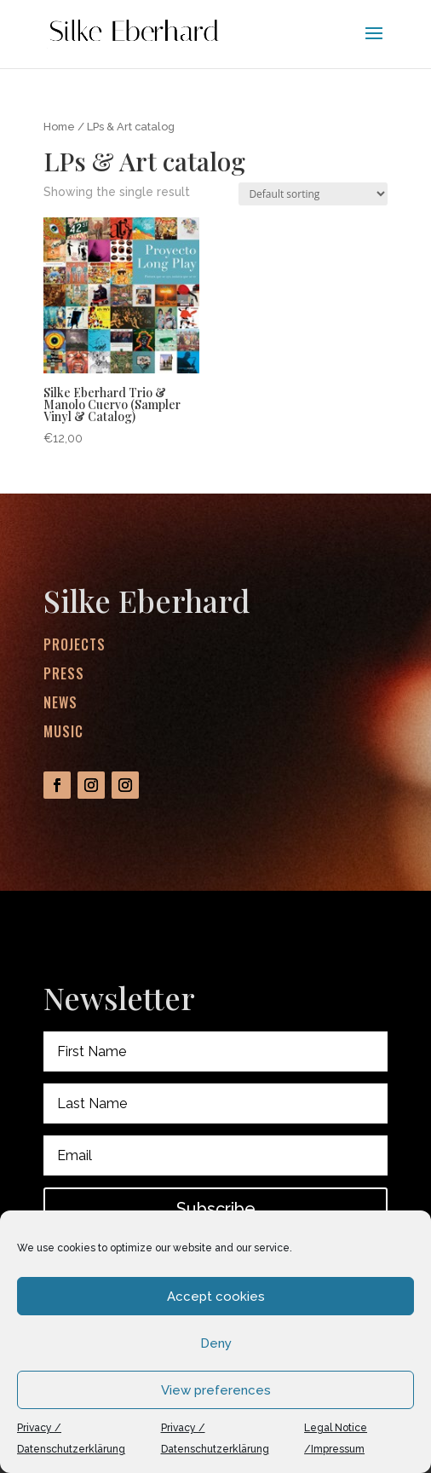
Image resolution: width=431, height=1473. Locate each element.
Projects (75, 650)
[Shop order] (313, 193)
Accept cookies (216, 1296)
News (61, 705)
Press (64, 677)
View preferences (216, 1390)
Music (63, 732)
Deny (216, 1343)
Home (59, 126)
